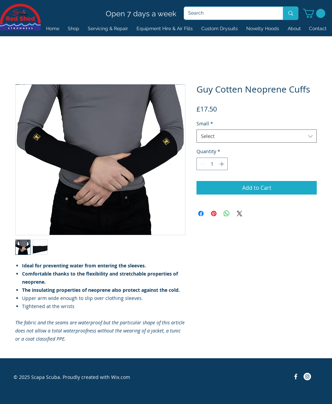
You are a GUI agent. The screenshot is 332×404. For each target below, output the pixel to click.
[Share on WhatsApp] (227, 213)
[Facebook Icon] (295, 376)
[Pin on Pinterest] (214, 213)
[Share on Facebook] (201, 213)
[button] (314, 13)
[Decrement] (202, 164)
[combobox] (256, 136)
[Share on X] (239, 213)
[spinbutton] (212, 164)
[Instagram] (307, 376)
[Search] (228, 13)
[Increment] (222, 164)
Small (204, 123)
